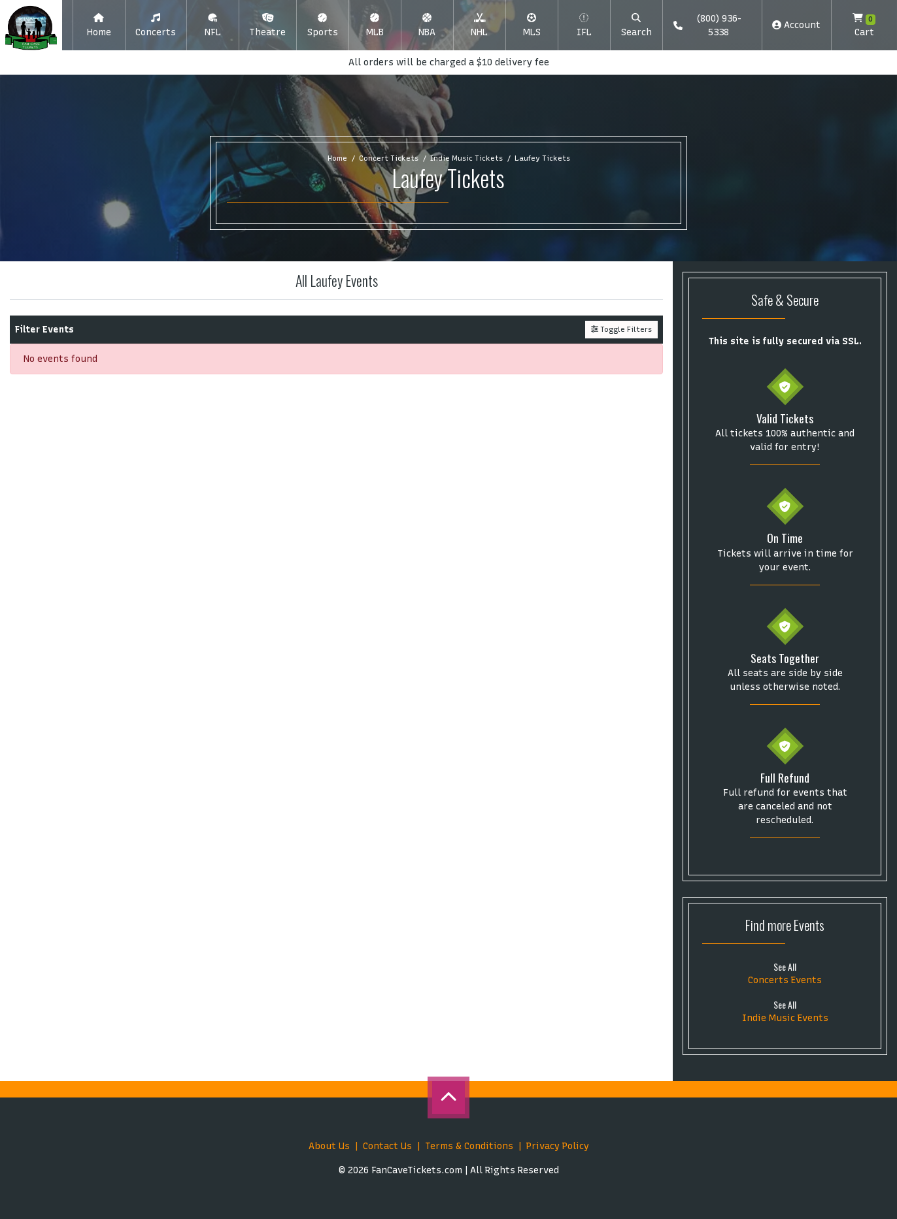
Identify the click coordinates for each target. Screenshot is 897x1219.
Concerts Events (785, 980)
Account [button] (796, 25)
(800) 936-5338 (707, 25)
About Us (329, 1146)
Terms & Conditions (469, 1146)
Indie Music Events (785, 1018)
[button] (155, 25)
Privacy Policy (557, 1146)
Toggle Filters (621, 329)
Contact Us (387, 1146)
